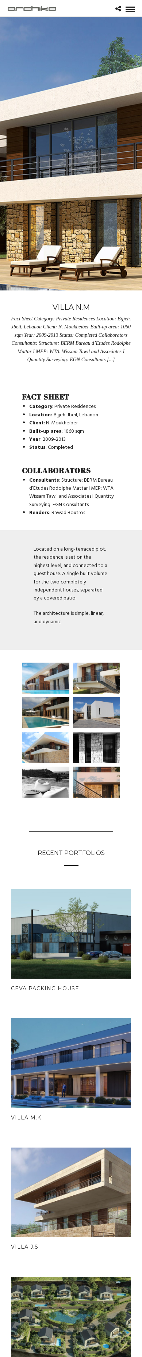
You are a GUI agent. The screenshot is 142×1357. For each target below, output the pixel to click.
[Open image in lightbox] (45, 678)
